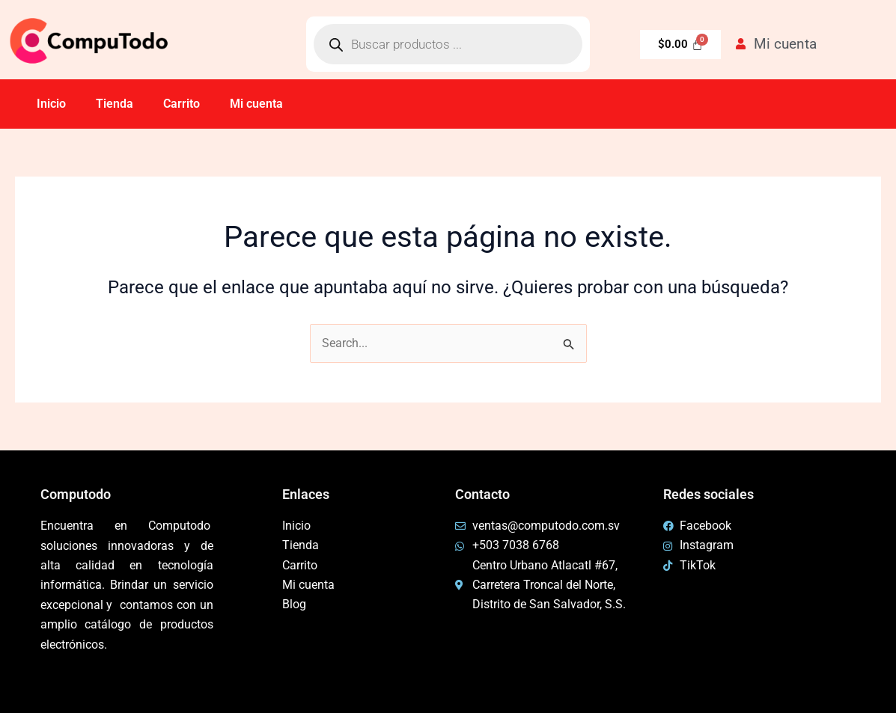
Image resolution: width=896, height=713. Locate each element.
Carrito (181, 104)
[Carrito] (680, 44)
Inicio (51, 104)
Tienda (114, 104)
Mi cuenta (256, 104)
